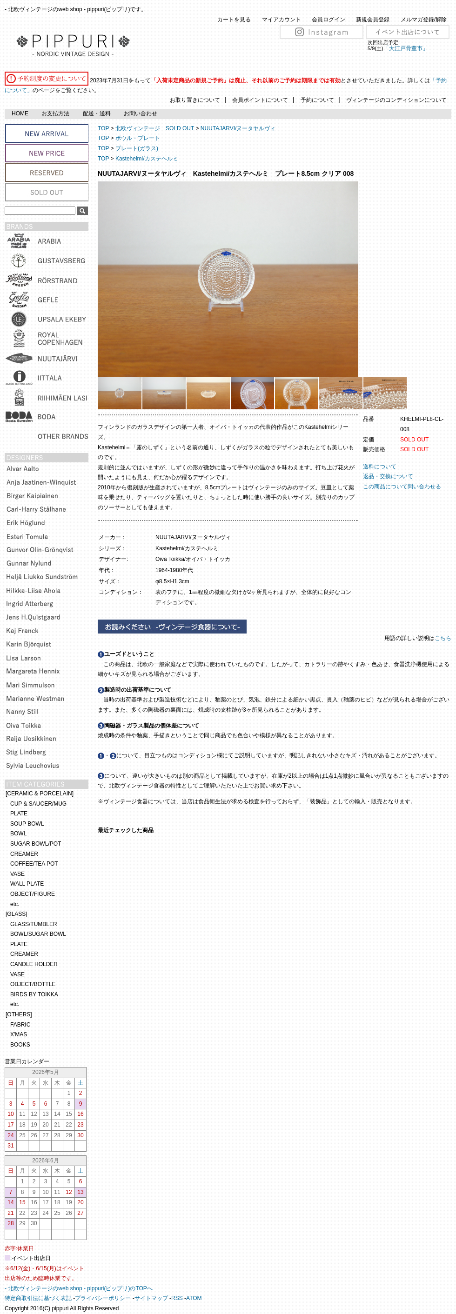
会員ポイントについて (260, 100)
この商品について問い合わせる (402, 486)
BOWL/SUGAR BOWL (38, 934)
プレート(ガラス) (136, 148)
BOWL (18, 833)
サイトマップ (151, 1298)
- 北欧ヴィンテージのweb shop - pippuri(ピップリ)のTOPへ (79, 1288)
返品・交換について (388, 476)
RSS (177, 1298)
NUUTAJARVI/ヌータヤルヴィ (238, 128)
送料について (379, 466)
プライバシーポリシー (103, 1298)
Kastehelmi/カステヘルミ (146, 158)
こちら (444, 638)
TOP (103, 128)
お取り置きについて (195, 100)
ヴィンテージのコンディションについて (396, 100)
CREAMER (24, 854)
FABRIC (20, 1024)
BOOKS (20, 1044)
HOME (20, 113)
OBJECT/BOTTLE (32, 984)
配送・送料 (97, 113)
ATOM (194, 1298)
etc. (14, 904)
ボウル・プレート (137, 138)
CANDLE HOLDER (34, 964)
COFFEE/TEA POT (34, 863)
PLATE (18, 813)
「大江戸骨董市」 (405, 48)
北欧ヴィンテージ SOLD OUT (154, 128)
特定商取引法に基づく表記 (38, 1298)
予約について (317, 100)
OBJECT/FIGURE (32, 894)
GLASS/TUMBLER (33, 924)
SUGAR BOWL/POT (35, 843)
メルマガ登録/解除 (424, 19)
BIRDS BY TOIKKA (34, 994)
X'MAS (18, 1034)
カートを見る (234, 19)
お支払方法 (55, 113)
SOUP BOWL (27, 823)
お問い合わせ (140, 113)
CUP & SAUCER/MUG (38, 803)
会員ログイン (328, 19)
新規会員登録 (372, 19)
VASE (17, 874)
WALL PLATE (27, 883)
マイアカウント (281, 19)
